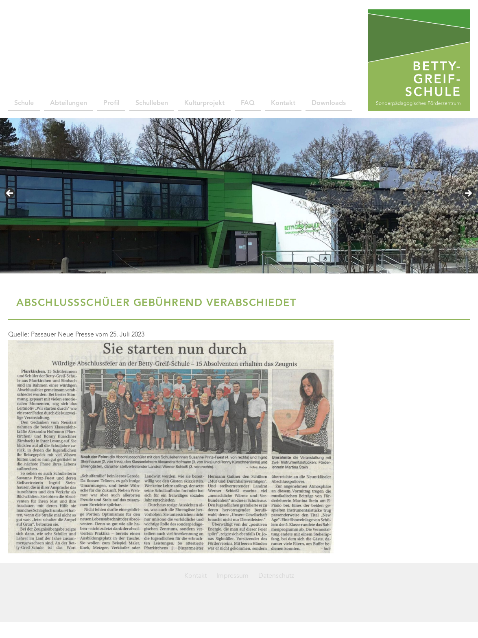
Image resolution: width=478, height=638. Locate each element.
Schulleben (151, 103)
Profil (111, 103)
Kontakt (283, 103)
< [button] (10, 194)
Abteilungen (68, 103)
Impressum (232, 576)
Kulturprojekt (204, 103)
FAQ (248, 103)
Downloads (329, 103)
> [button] (468, 194)
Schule (24, 103)
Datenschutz (276, 576)
